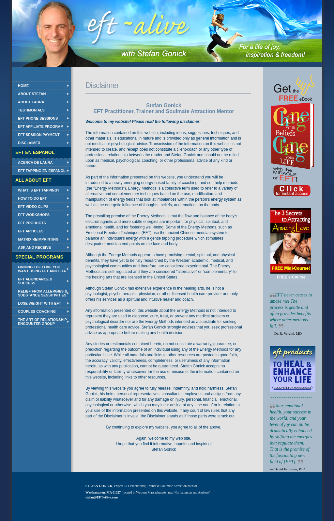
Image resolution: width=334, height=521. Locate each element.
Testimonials (31, 110)
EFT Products (32, 223)
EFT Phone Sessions (38, 118)
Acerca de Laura (35, 162)
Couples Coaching (37, 311)
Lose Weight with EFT (39, 303)
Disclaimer (29, 143)
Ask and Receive (34, 247)
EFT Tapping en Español (42, 171)
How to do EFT (32, 198)
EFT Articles (30, 231)
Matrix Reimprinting (38, 239)
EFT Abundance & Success (35, 281)
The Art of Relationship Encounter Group (42, 322)
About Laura (31, 102)
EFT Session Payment (39, 135)
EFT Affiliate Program (40, 126)
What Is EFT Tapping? (38, 190)
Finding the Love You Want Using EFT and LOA (42, 269)
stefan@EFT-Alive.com (101, 497)
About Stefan (32, 94)
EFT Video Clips (33, 207)
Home (23, 86)
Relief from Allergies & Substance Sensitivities (42, 293)
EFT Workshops (34, 215)
